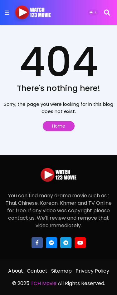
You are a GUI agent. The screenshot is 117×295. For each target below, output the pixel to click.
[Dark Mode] (93, 12)
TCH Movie (43, 283)
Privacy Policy (92, 270)
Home (58, 126)
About (15, 270)
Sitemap (61, 270)
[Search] (107, 12)
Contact (37, 270)
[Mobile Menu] (7, 12)
